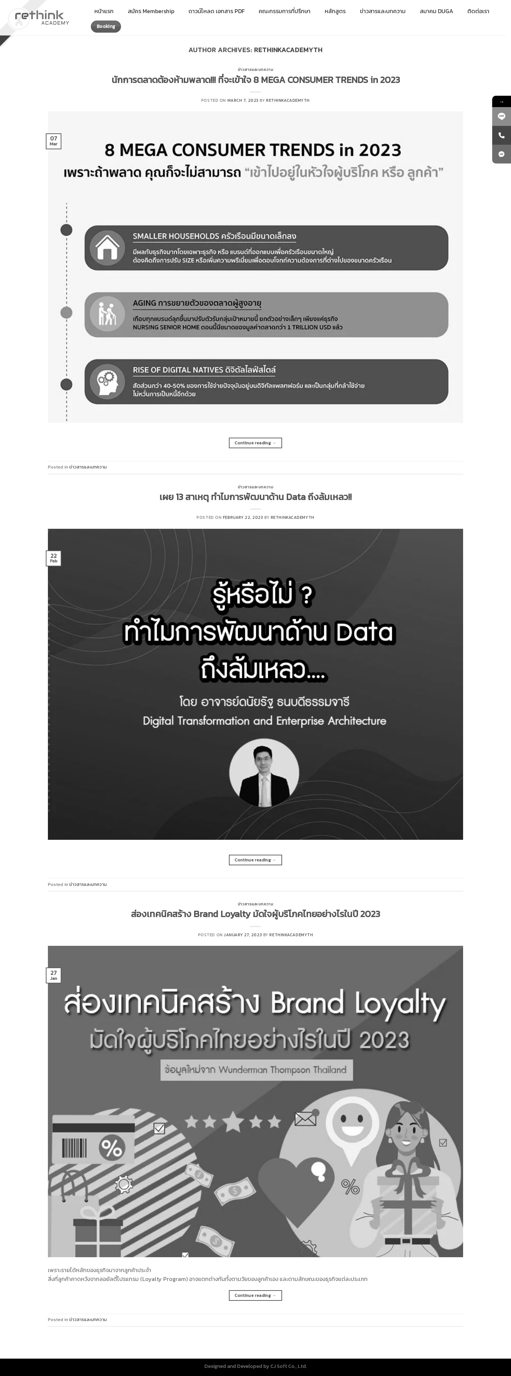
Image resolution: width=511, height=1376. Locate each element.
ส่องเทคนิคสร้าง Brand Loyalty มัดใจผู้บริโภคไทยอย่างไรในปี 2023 (255, 914)
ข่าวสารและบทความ (255, 69)
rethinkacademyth (288, 50)
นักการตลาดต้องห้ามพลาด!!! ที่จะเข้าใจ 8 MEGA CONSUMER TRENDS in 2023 (255, 80)
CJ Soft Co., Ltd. (288, 1366)
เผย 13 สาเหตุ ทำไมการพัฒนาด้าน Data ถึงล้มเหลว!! (255, 497)
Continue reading (255, 443)
